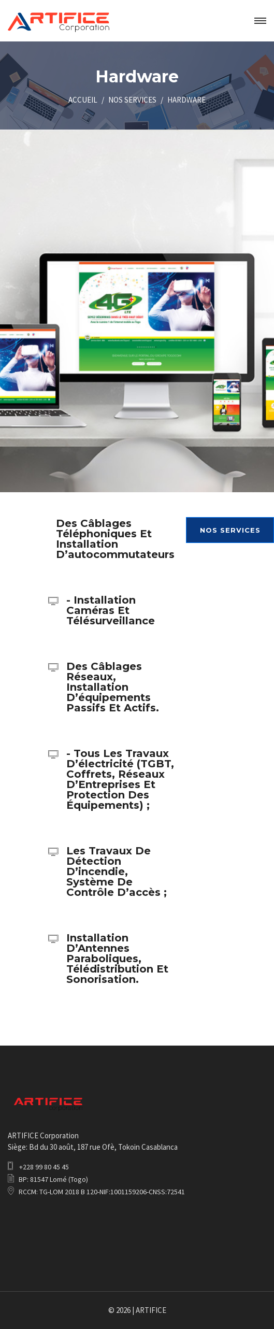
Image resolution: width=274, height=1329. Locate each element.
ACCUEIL (82, 100)
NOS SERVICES (132, 100)
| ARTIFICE (149, 1310)
